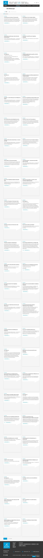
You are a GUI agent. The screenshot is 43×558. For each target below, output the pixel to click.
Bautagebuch (29, 5)
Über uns (14, 546)
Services (14, 547)
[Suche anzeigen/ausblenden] (35, 3)
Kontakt (24, 545)
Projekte (14, 542)
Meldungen (18, 5)
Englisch (38, 556)
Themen (14, 543)
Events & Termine (23, 5)
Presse (20, 545)
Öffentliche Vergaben (35, 5)
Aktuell (14, 544)
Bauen (14, 545)
